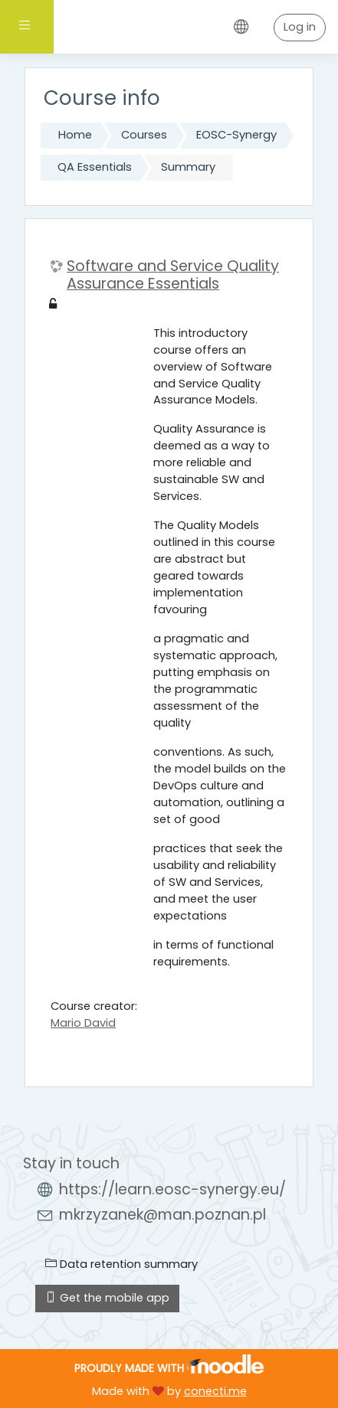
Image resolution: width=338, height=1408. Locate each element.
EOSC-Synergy (236, 134)
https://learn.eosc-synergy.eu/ (172, 1189)
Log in (300, 26)
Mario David (83, 1023)
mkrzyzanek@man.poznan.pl (162, 1214)
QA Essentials (94, 167)
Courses (144, 134)
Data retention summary (121, 1264)
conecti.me (215, 1391)
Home (75, 134)
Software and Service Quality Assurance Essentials (173, 275)
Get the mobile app (107, 1297)
